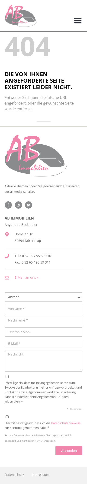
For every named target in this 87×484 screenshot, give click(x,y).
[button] (78, 21)
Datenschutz (14, 474)
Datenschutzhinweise (66, 423)
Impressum (40, 474)
